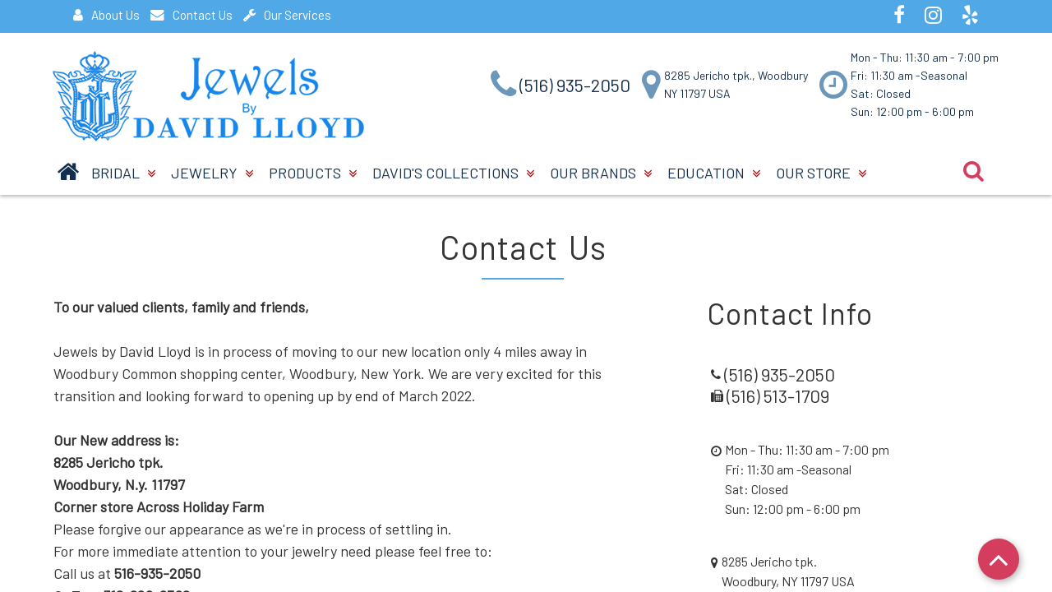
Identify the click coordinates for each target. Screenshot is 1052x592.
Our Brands (601, 173)
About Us (106, 14)
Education (713, 173)
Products (313, 173)
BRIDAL (123, 173)
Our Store (821, 173)
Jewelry (212, 173)
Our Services (287, 14)
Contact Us (191, 14)
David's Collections (453, 173)
